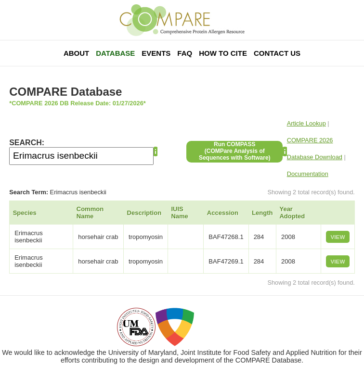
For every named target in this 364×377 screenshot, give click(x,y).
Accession (222, 212)
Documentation (307, 173)
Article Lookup (306, 123)
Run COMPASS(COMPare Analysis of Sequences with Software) (235, 151)
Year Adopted (292, 212)
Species (25, 212)
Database (115, 53)
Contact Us (277, 53)
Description (144, 212)
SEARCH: (26, 142)
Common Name (90, 212)
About (76, 53)
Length (262, 212)
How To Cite (223, 53)
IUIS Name (179, 212)
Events (156, 53)
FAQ (184, 53)
